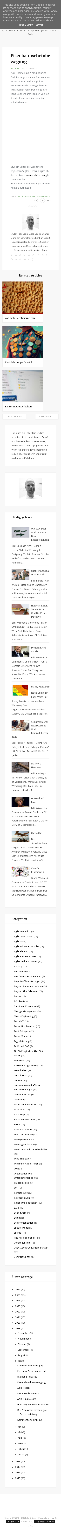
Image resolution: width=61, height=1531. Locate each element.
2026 (18, 1289)
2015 (18, 1478)
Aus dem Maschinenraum (27, 976)
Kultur (17, 1124)
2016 (18, 1472)
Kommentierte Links (24, 1119)
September (24, 1349)
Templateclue (13, 1521)
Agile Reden (23, 1387)
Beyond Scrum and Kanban (28, 986)
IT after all (19, 1109)
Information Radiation (25, 1104)
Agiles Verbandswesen (25, 961)
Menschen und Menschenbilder (30, 1149)
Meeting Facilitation (24, 1144)
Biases (17, 996)
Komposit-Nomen (35, 175)
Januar (21, 1454)
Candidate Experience (25, 1006)
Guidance (19, 1099)
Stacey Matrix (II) (40, 686)
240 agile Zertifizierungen (20, 318)
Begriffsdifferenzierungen (27, 981)
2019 (18, 1328)
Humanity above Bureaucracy (32, 1404)
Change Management (25, 1011)
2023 (18, 1306)
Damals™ (19, 1021)
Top (30, 1526)
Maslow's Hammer (36, 765)
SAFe (16, 1207)
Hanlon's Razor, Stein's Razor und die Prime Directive (39, 611)
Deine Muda (20, 1036)
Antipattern (17, 68)
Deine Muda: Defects (28, 1393)
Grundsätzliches (22, 1094)
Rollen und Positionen (25, 1202)
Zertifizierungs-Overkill (18, 362)
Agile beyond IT (22, 931)
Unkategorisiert (22, 1242)
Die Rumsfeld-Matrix (39, 649)
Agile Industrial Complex (26, 946)
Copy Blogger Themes (44, 1521)
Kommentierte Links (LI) (30, 1365)
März (21, 1443)
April (20, 1437)
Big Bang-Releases (27, 1376)
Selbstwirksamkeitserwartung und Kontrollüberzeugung (30, 729)
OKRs (17, 1168)
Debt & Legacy (22, 1031)
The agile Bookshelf (24, 1237)
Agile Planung (21, 951)
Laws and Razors (23, 1129)
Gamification (20, 1075)
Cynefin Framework (37, 870)
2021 (18, 1317)
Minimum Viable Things (26, 1163)
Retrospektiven (22, 1197)
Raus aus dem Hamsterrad (31, 1371)
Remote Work (21, 1192)
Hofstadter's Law (38, 800)
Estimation (19, 1060)
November (24, 1338)
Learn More (26, 25)
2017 (18, 1467)
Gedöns (18, 1080)
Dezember (23, 1333)
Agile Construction (23, 936)
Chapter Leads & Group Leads (40, 573)
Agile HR (18, 941)
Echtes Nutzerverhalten (18, 406)
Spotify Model (21, 1227)
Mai (20, 1432)
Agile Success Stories (25, 956)
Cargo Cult (36, 833)
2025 (18, 1295)
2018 (18, 1461)
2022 (18, 1311)
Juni (20, 1426)
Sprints (17, 1232)
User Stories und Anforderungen (31, 1247)
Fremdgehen (20, 1070)
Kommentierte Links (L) (29, 1419)
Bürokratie (19, 1001)
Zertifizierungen (41, 196)
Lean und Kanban (23, 1134)
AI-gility (18, 966)
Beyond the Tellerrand (26, 991)
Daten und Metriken (24, 1026)
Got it (39, 25)
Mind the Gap (21, 1158)
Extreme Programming (26, 1065)
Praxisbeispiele (21, 1182)
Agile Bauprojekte (26, 1398)
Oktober (22, 1344)
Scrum (17, 1217)
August (22, 1355)
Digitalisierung (21, 1041)
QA (15, 1187)
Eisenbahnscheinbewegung (31, 1382)
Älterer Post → (47, 417)
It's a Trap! (19, 1114)
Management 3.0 (23, 1139)
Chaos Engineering (24, 1016)
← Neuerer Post (14, 417)
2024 (18, 1300)
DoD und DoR (21, 1046)
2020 (18, 1322)
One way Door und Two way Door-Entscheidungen (40, 534)
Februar (22, 1448)
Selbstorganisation (24, 1222)
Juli (19, 1360)
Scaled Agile (20, 1212)
